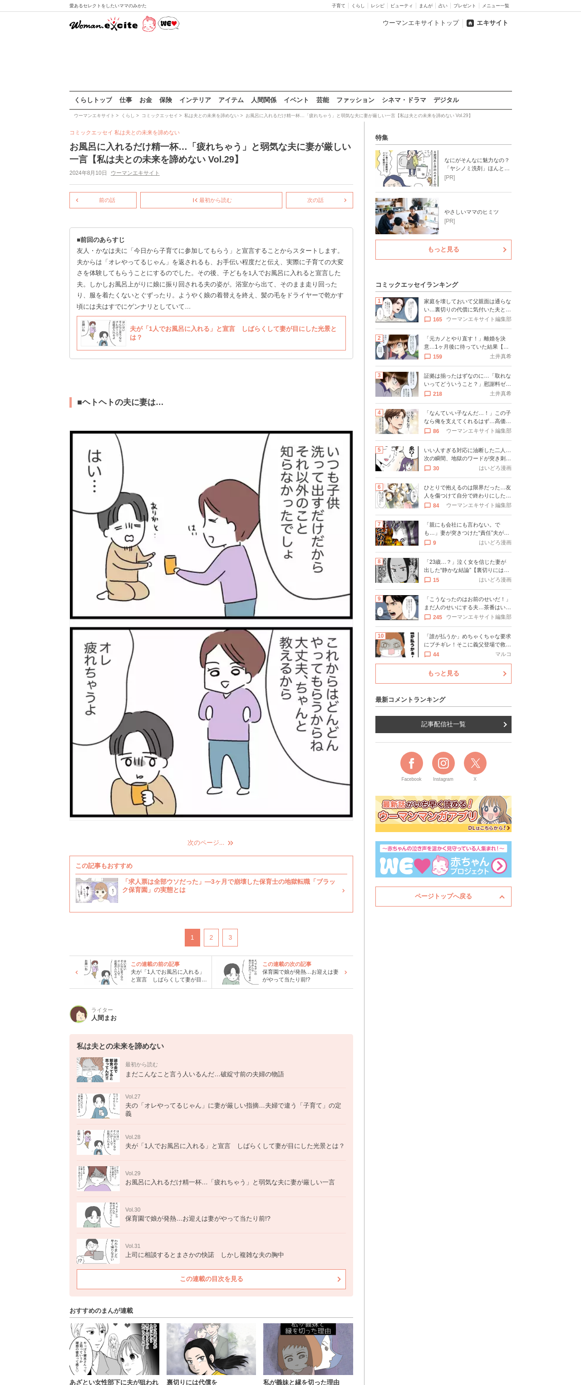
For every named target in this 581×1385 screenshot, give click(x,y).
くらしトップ (93, 100)
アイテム (231, 100)
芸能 (322, 100)
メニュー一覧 (495, 5)
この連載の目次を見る (211, 1278)
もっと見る (443, 249)
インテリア (195, 100)
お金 (145, 100)
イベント (296, 100)
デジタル (446, 100)
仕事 (125, 100)
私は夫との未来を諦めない (147, 132)
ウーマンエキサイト (134, 173)
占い (443, 5)
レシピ (377, 5)
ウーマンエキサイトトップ (421, 22)
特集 (381, 137)
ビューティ (401, 5)
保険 (165, 100)
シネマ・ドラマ (404, 100)
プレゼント (464, 5)
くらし (358, 5)
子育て (338, 5)
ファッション (355, 100)
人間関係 (263, 100)
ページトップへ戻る (443, 896)
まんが (426, 5)
